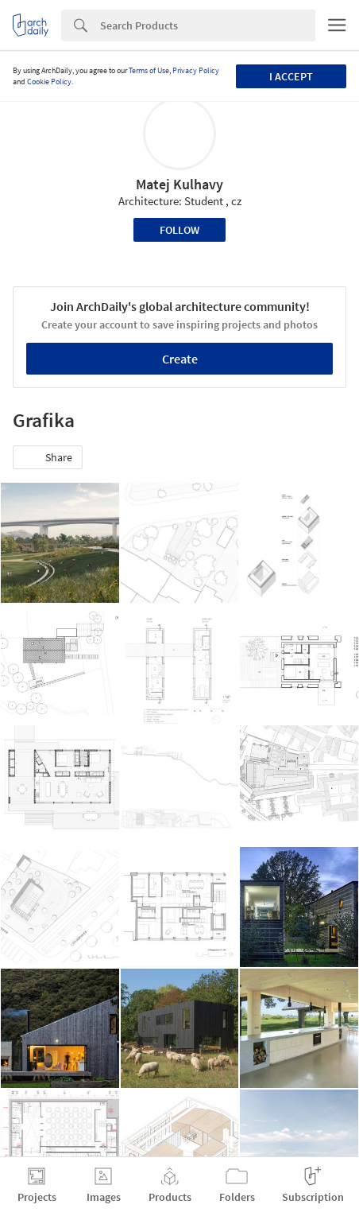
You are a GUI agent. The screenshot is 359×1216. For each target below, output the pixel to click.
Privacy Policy (195, 70)
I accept (291, 76)
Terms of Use (149, 70)
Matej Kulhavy (179, 184)
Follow (179, 230)
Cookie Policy (49, 81)
